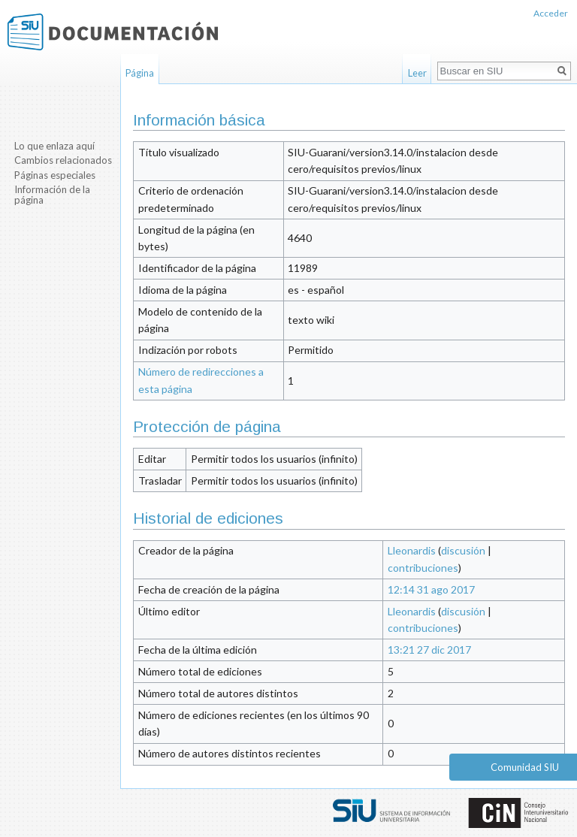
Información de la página (52, 194)
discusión (463, 550)
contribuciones (423, 567)
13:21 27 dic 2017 (429, 649)
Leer (417, 73)
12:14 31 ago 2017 (431, 589)
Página (139, 73)
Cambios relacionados (63, 160)
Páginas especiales (54, 175)
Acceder (550, 13)
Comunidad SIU (525, 767)
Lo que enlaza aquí (54, 146)
